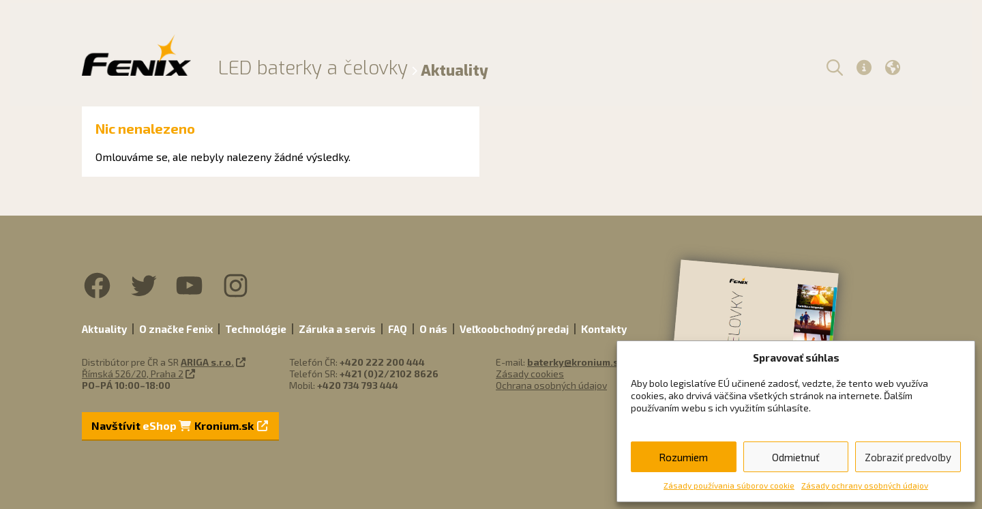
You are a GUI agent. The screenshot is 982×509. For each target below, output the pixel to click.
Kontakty (604, 329)
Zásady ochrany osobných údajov (864, 485)
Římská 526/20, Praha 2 (132, 373)
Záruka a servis (337, 329)
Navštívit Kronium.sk (179, 425)
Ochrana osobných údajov (551, 385)
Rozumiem (683, 457)
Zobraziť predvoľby (908, 457)
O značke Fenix (176, 329)
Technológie (255, 329)
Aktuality (104, 329)
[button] (833, 67)
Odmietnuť (796, 457)
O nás (433, 329)
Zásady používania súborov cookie (729, 485)
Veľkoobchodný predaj (514, 329)
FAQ (397, 329)
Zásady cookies (530, 373)
